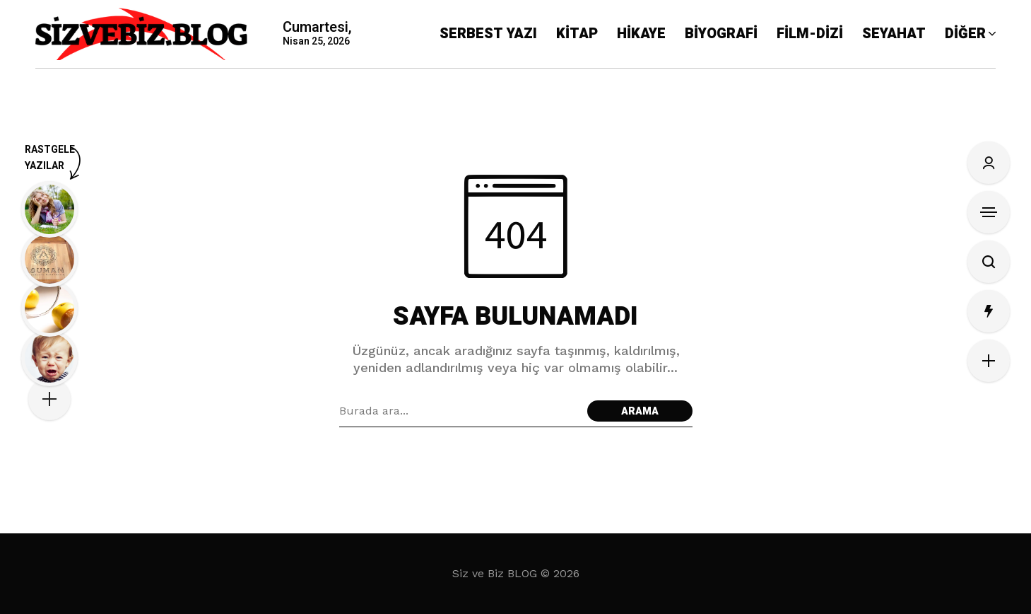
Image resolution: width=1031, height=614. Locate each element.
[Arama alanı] (459, 411)
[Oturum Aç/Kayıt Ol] (988, 162)
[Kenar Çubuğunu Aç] (988, 212)
